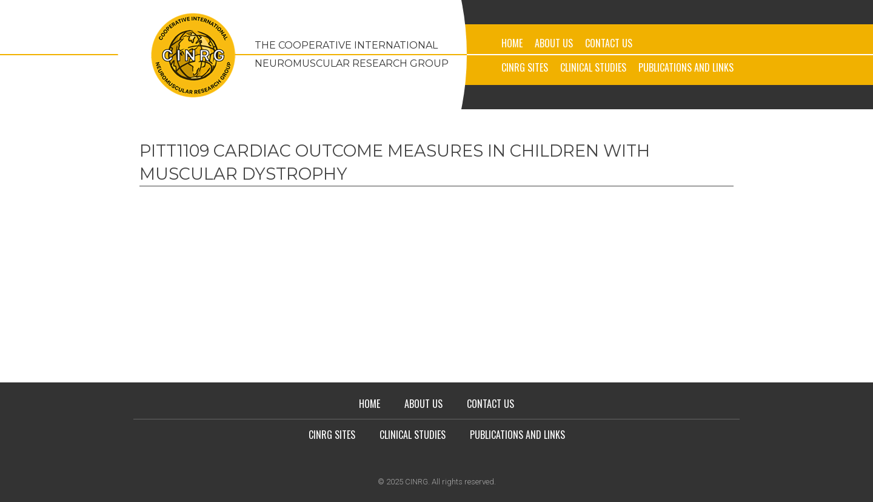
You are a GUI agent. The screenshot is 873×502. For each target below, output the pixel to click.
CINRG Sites (524, 67)
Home (512, 43)
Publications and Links (686, 67)
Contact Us (608, 43)
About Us (554, 43)
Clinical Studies (593, 67)
